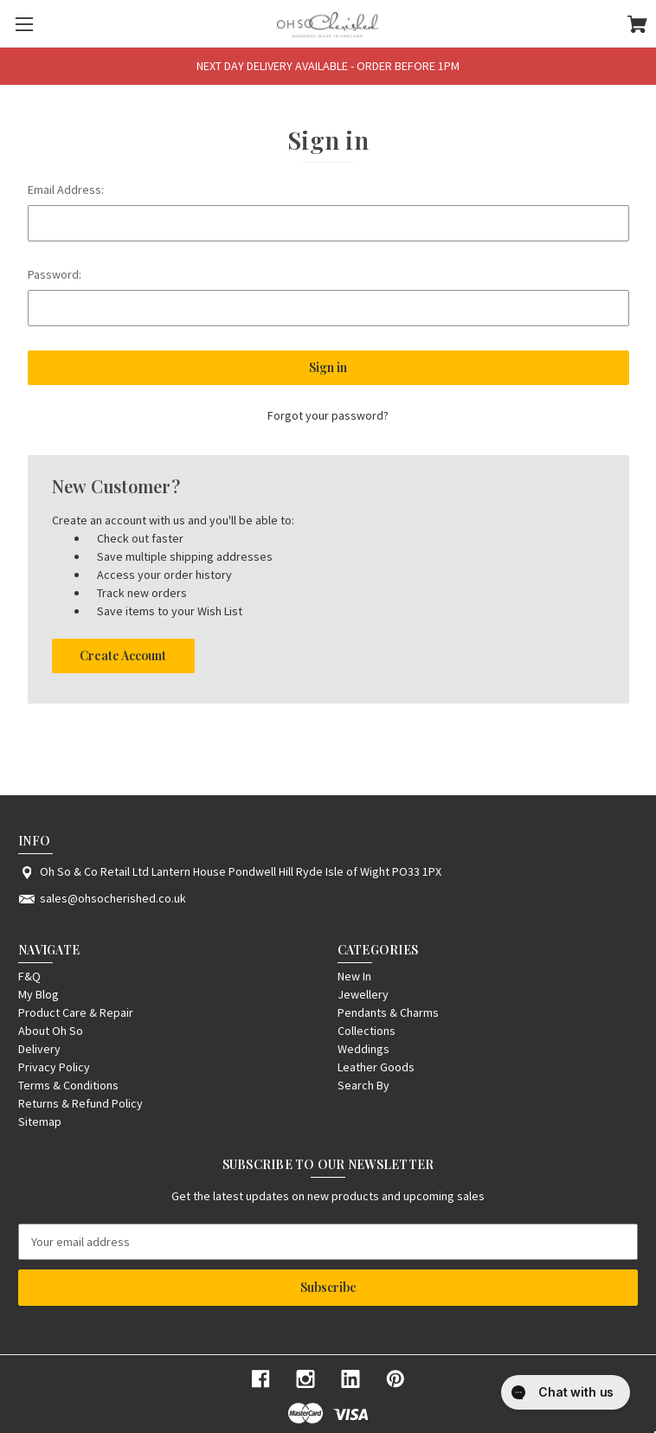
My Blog (38, 994)
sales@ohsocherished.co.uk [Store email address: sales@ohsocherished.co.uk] (113, 898)
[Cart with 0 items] (637, 26)
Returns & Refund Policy (80, 1103)
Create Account (123, 655)
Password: (54, 274)
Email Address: (66, 189)
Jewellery (363, 994)
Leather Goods (376, 1067)
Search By (363, 1085)
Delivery (39, 1049)
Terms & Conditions (68, 1085)
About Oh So (50, 1030)
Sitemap (39, 1121)
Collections (367, 1030)
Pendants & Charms (388, 1012)
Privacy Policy (54, 1067)
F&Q (29, 976)
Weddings (363, 1049)
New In (354, 976)
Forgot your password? (328, 415)
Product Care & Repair (75, 1012)
